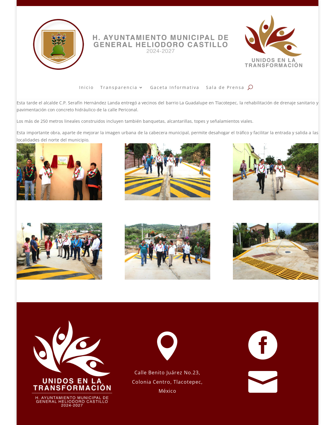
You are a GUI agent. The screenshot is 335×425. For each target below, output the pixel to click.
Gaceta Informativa (174, 87)
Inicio (86, 87)
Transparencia (118, 87)
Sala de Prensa (225, 87)
